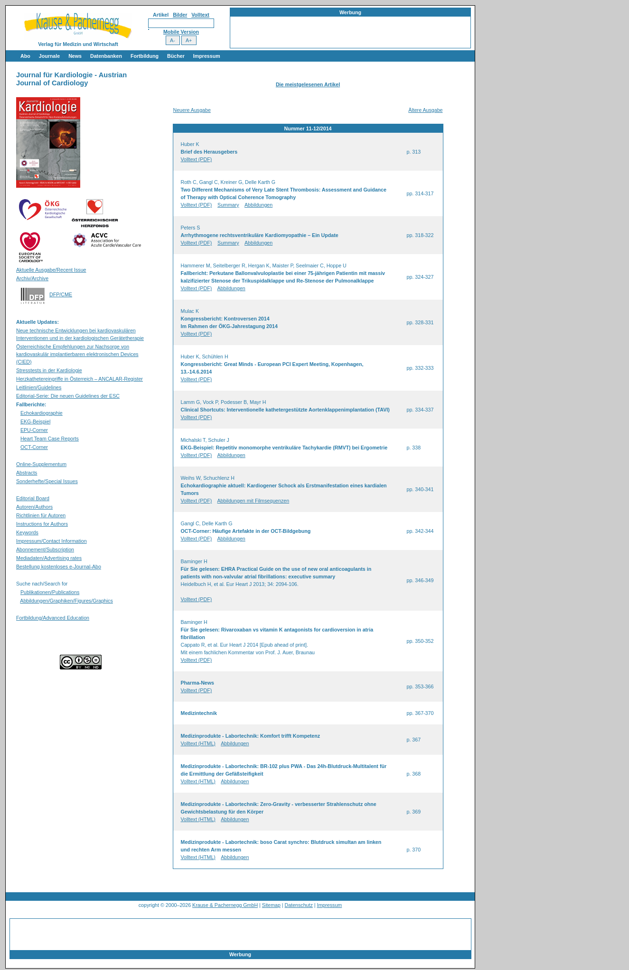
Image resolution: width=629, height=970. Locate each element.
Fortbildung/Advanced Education (52, 618)
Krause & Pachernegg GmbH (225, 905)
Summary (228, 205)
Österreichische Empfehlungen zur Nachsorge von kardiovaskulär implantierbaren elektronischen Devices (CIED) (77, 354)
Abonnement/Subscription (45, 549)
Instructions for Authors (42, 524)
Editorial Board (32, 498)
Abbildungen (258, 205)
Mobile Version (181, 32)
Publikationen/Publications (49, 592)
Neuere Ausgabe (192, 110)
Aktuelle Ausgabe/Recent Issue (51, 270)
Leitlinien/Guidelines (38, 387)
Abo (25, 56)
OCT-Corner (34, 447)
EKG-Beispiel (35, 421)
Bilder (180, 15)
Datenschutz (299, 905)
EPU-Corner (34, 430)
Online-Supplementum (41, 464)
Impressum (206, 56)
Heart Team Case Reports (49, 438)
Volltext (200, 15)
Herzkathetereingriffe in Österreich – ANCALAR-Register (79, 379)
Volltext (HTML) (198, 743)
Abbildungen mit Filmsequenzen (253, 500)
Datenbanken (106, 56)
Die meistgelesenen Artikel (308, 84)
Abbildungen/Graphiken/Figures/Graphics (66, 601)
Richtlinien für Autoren (41, 515)
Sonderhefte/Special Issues (47, 481)
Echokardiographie (41, 413)
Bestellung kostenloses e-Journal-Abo (58, 566)
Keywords (27, 532)
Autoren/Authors (34, 507)
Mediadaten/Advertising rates (49, 558)
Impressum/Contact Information (51, 541)
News (75, 56)
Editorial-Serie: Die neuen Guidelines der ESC (68, 396)
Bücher (176, 56)
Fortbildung (145, 56)
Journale (49, 56)
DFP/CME (60, 294)
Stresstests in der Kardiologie (49, 370)
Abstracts (26, 473)
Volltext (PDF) (196, 159)
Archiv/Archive (32, 278)
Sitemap (271, 905)
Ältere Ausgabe (425, 110)
